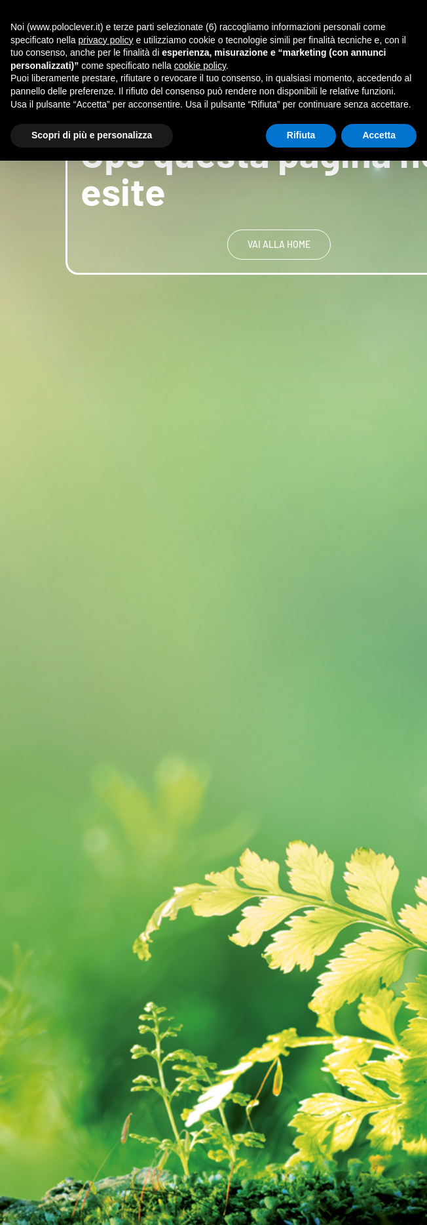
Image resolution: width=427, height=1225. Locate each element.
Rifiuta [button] (301, 135)
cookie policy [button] (200, 65)
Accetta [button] (379, 135)
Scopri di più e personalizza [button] (91, 135)
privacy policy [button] (106, 40)
